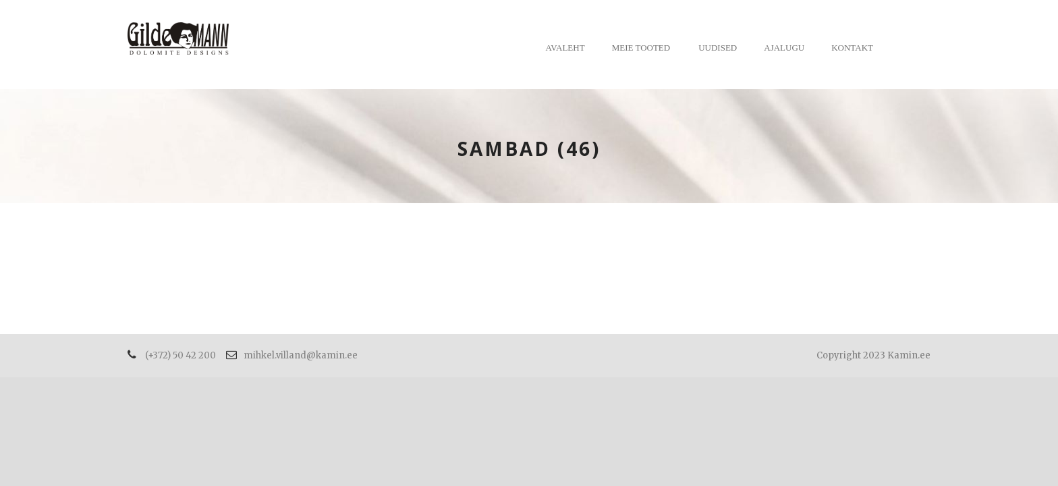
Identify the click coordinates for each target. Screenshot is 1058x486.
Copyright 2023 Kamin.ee (873, 355)
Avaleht (565, 48)
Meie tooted (641, 48)
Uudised (717, 48)
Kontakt (852, 48)
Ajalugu (784, 48)
